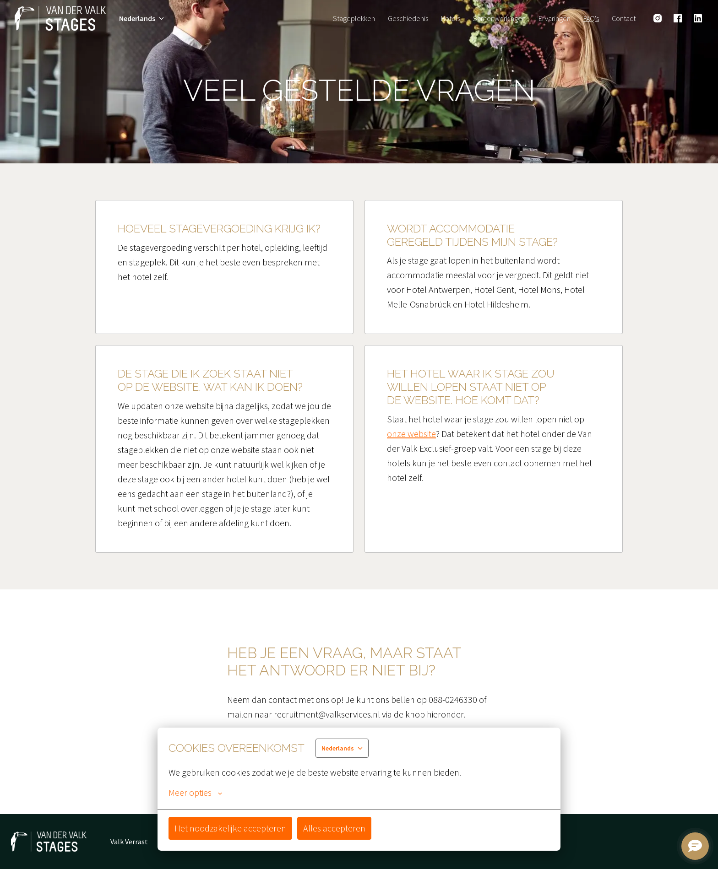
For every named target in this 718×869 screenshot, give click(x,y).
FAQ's (591, 18)
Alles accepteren (334, 828)
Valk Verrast (129, 841)
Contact (624, 18)
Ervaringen (554, 18)
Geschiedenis (408, 18)
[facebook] (678, 18)
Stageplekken (354, 18)
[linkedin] (698, 18)
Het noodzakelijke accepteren (230, 828)
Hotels (450, 18)
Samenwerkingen (499, 18)
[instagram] (657, 18)
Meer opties (195, 792)
